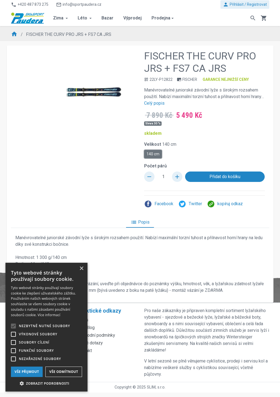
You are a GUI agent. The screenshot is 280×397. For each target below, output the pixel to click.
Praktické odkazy (99, 310)
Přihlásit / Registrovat (245, 4)
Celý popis (154, 103)
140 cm (153, 153)
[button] (46, 383)
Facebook (158, 204)
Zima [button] (59, 18)
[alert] (46, 327)
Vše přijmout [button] (26, 371)
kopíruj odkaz (225, 204)
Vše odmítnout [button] (63, 371)
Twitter (190, 204)
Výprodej (132, 18)
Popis (140, 222)
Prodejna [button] (160, 18)
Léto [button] (83, 18)
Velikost (160, 144)
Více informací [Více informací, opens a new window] (49, 315)
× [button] (81, 269)
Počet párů (155, 165)
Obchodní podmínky (96, 335)
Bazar (107, 18)
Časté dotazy (90, 342)
